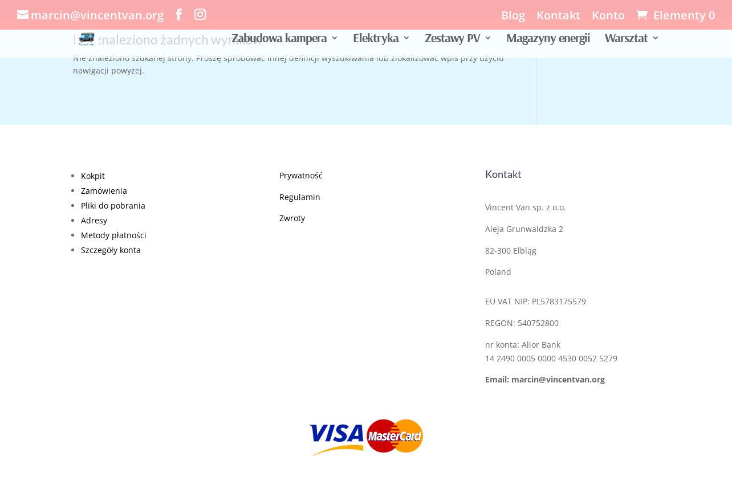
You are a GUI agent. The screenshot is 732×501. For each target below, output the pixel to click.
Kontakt (558, 16)
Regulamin (299, 197)
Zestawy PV (452, 40)
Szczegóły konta (111, 250)
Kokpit (93, 175)
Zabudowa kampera (279, 40)
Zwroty (292, 218)
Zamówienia (104, 190)
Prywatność (301, 175)
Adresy (94, 220)
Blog (513, 16)
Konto (608, 16)
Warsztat (626, 40)
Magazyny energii (548, 40)
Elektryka (375, 40)
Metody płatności (114, 235)
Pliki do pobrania (113, 205)
